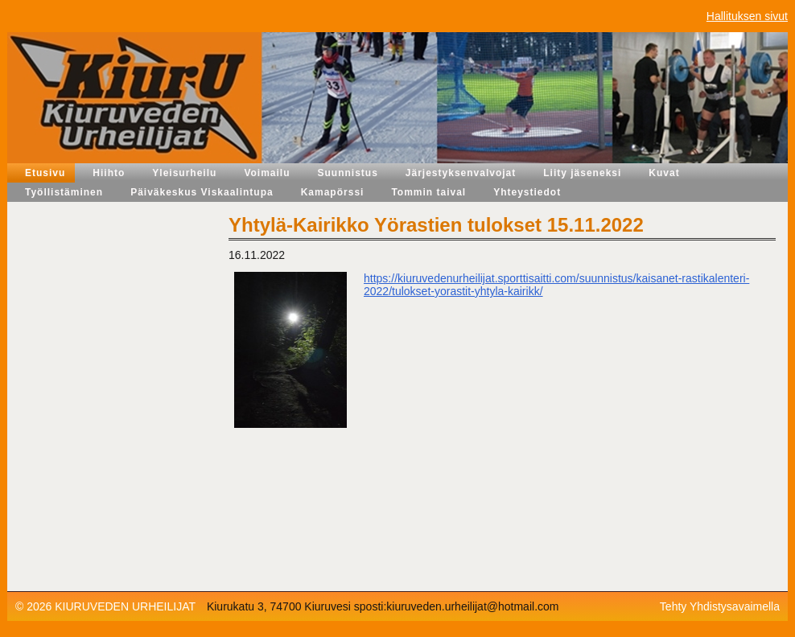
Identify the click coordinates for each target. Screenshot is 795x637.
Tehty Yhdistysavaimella (720, 606)
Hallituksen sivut (747, 16)
